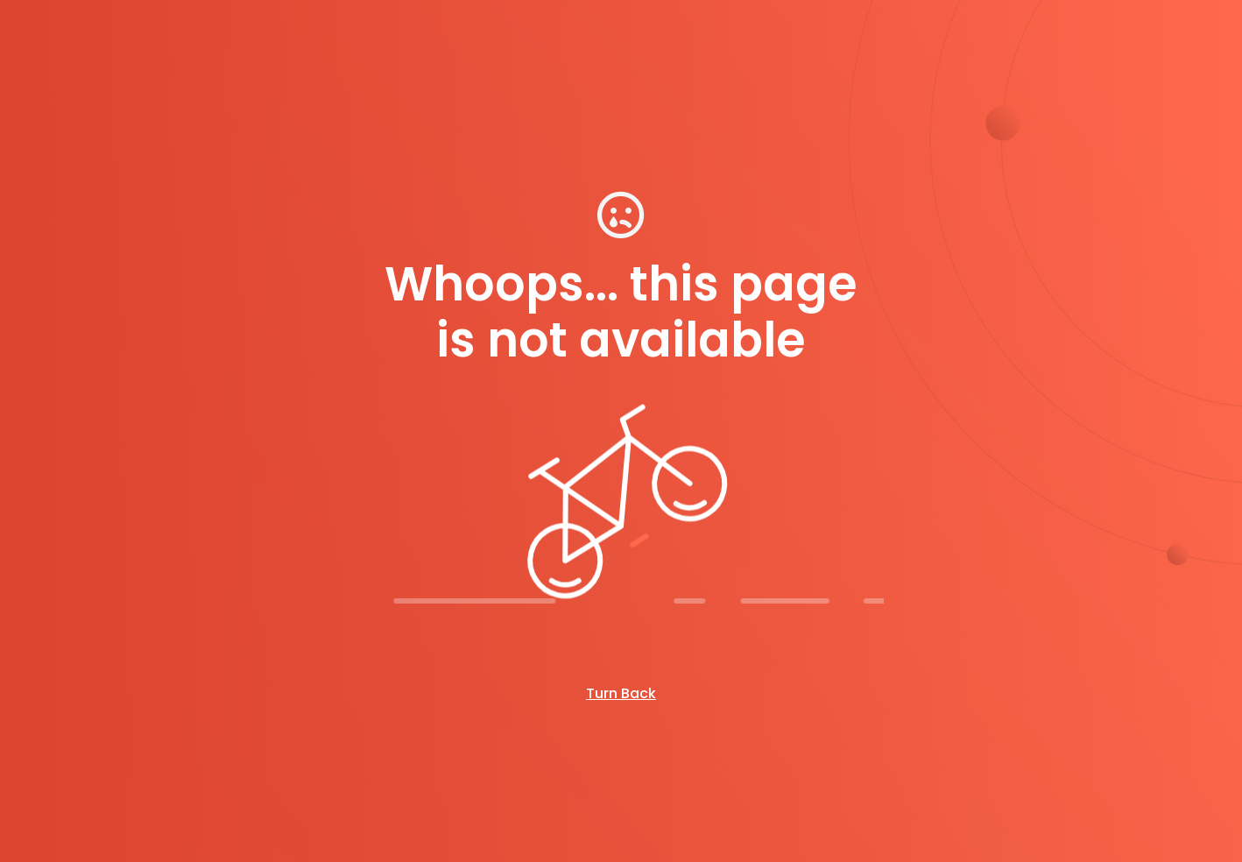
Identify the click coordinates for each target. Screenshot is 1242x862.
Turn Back (621, 693)
